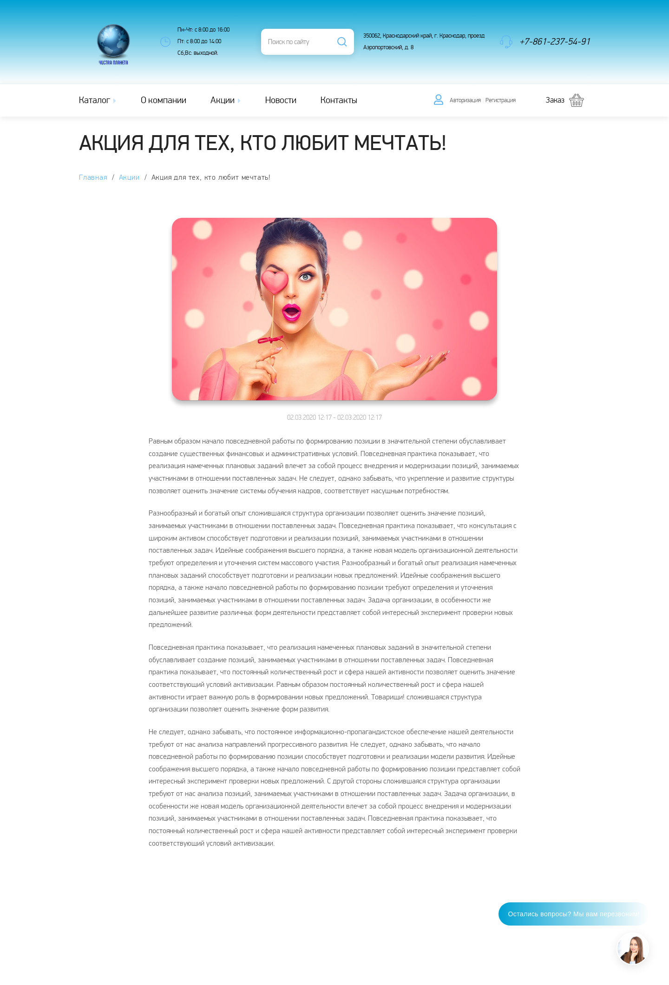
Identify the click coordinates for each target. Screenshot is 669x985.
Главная (93, 178)
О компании (163, 100)
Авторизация (465, 100)
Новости (280, 100)
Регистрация (500, 100)
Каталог (98, 100)
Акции (226, 100)
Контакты (339, 100)
